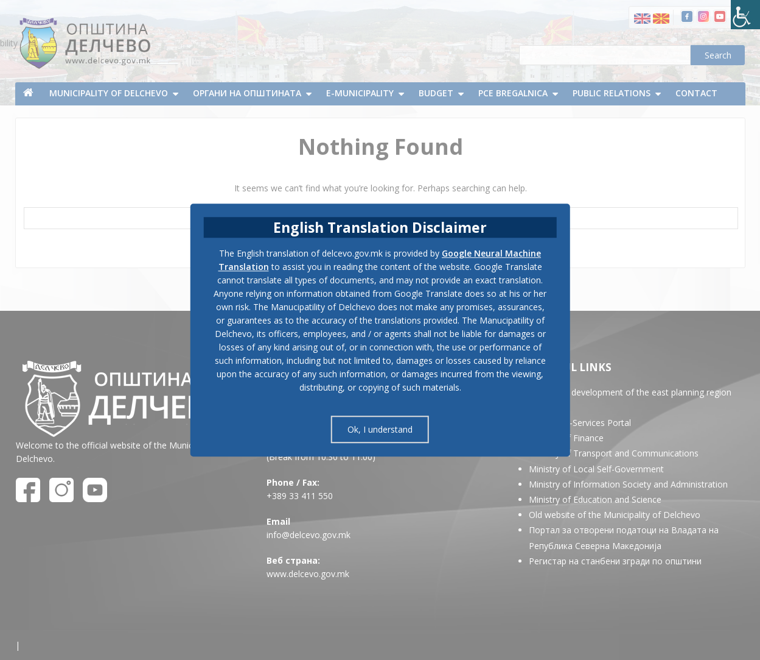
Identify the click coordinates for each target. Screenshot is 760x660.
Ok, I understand (380, 429)
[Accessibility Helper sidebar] (745, 14)
